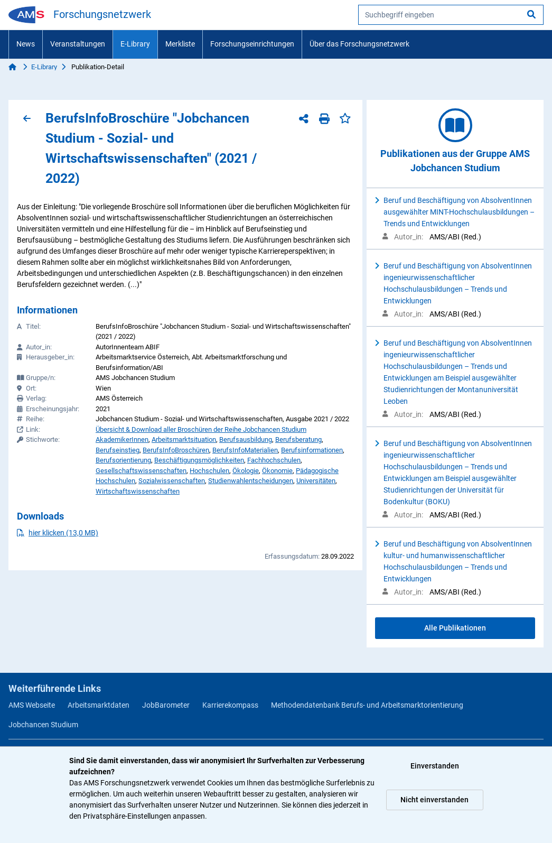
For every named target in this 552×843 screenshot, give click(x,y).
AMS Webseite (31, 705)
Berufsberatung (298, 439)
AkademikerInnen (122, 439)
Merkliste (180, 44)
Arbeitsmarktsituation (184, 439)
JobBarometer (166, 705)
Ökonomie (277, 471)
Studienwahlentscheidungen (250, 481)
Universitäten (315, 481)
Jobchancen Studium (43, 724)
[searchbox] (451, 15)
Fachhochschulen (274, 460)
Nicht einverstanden (434, 799)
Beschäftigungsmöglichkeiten (199, 460)
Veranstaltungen (77, 44)
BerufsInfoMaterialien (245, 450)
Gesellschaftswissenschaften (141, 471)
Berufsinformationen (312, 450)
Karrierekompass (230, 705)
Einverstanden (434, 766)
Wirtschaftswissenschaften (138, 491)
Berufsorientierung (123, 460)
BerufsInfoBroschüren (176, 450)
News (25, 44)
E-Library (135, 44)
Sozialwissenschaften (171, 481)
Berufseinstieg (117, 450)
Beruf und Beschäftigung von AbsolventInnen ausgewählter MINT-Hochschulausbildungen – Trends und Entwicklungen (459, 212)
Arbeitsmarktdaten (98, 705)
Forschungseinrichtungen (252, 44)
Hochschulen (209, 471)
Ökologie (245, 471)
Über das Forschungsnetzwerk (359, 44)
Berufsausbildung (245, 439)
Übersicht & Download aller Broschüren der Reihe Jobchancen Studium (201, 429)
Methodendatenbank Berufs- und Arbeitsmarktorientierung (367, 705)
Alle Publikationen (455, 628)
